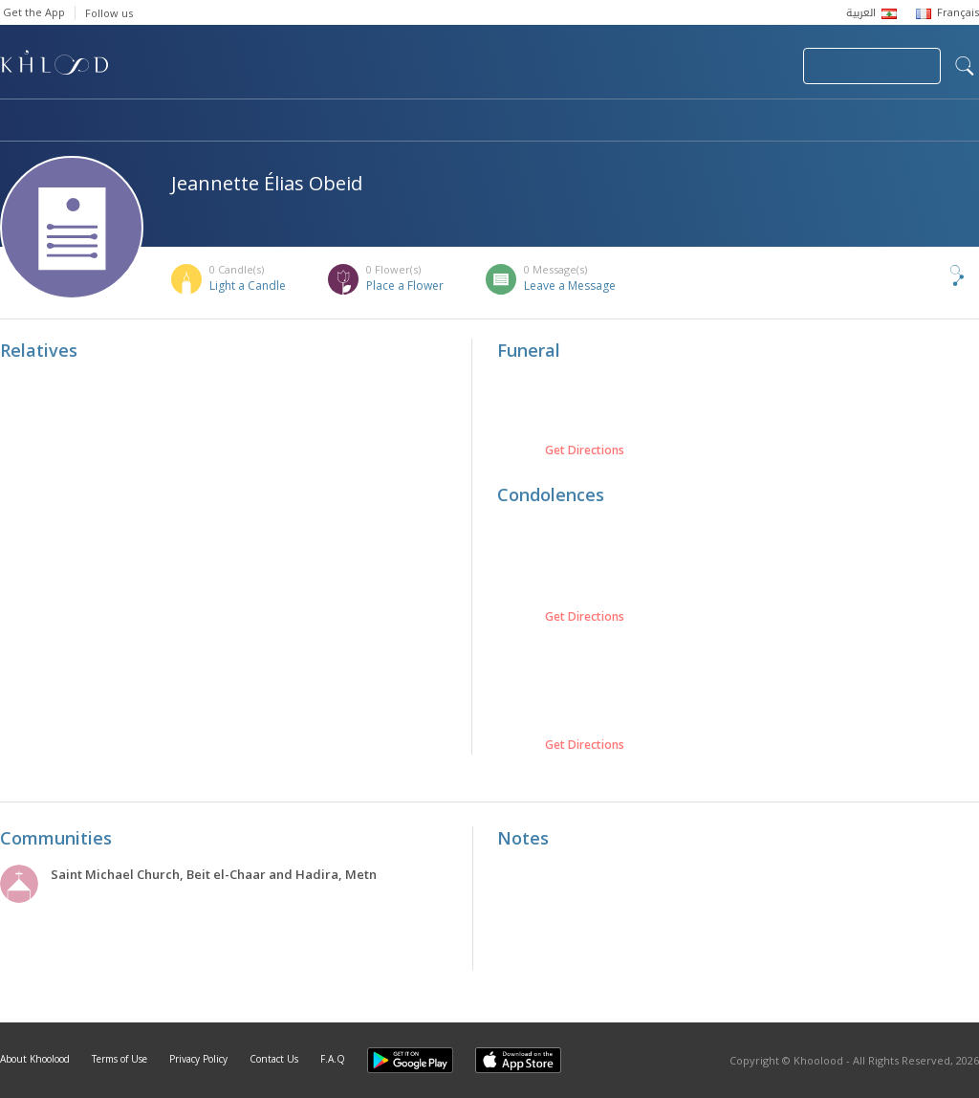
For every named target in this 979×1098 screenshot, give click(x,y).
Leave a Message (570, 285)
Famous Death (667, 121)
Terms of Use (119, 1058)
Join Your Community (872, 66)
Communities (388, 121)
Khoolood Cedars (922, 121)
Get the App (34, 12)
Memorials (525, 121)
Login (755, 66)
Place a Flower (405, 285)
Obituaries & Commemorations (192, 121)
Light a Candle (247, 285)
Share (925, 275)
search (964, 66)
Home (17, 121)
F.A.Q (332, 1058)
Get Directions (584, 450)
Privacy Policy (198, 1058)
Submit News (660, 66)
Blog (790, 121)
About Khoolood (35, 1058)
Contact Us (274, 1058)
